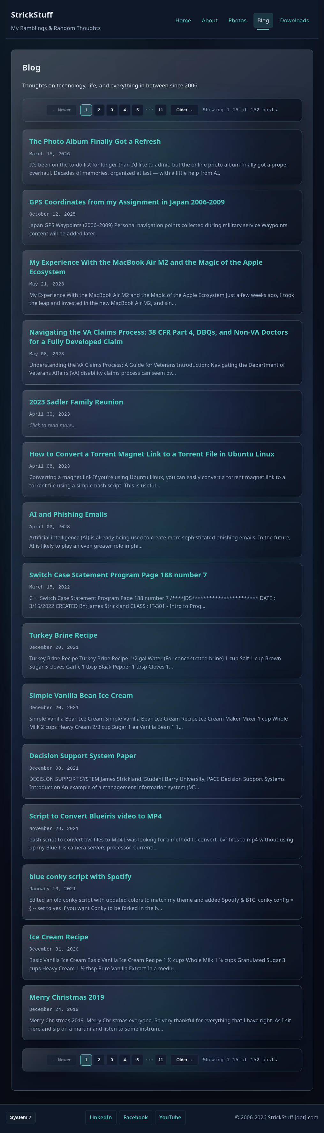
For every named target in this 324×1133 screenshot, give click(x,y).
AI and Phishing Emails (68, 514)
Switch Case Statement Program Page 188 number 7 (118, 574)
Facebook (136, 1117)
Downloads (294, 20)
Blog (263, 20)
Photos (238, 20)
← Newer (61, 109)
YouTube (170, 1117)
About (210, 20)
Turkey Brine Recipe (63, 635)
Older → (184, 109)
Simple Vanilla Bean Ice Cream (81, 695)
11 (160, 109)
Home (183, 20)
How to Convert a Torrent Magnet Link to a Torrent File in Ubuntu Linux (152, 453)
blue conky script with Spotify (80, 876)
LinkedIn (100, 1117)
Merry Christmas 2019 (66, 997)
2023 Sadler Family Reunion (76, 401)
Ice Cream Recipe (58, 936)
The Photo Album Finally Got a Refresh (95, 141)
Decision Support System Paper (82, 755)
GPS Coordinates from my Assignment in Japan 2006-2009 (127, 201)
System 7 (20, 1117)
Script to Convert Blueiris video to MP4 (95, 815)
